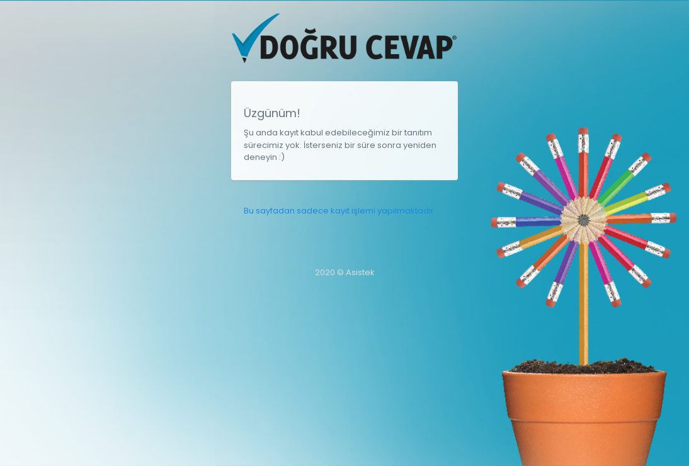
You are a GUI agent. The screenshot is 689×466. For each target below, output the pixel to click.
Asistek (360, 272)
